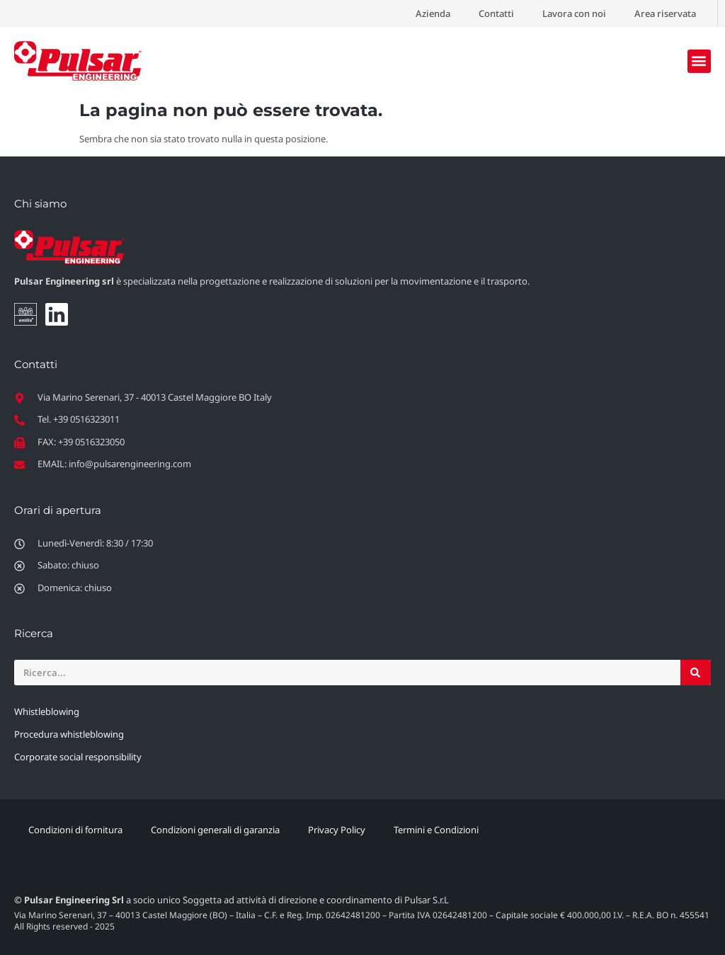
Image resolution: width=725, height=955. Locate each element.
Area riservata (665, 13)
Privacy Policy (336, 829)
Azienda (433, 13)
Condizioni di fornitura (75, 829)
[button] (699, 61)
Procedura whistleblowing (69, 734)
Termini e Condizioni (436, 829)
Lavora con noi (574, 13)
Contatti (496, 13)
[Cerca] (695, 672)
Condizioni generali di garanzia (215, 829)
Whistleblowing (46, 711)
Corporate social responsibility (78, 756)
